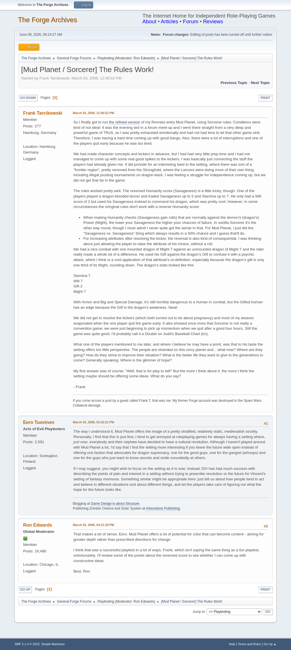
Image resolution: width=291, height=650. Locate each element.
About (149, 21)
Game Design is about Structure (115, 504)
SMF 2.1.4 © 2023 (27, 644)
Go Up (25, 589)
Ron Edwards (144, 58)
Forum (190, 21)
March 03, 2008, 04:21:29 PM (93, 525)
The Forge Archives (47, 20)
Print (265, 98)
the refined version (124, 122)
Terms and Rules (249, 644)
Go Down (28, 98)
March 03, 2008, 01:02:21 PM (93, 422)
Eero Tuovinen (38, 422)
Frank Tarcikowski (42, 113)
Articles (169, 21)
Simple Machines (53, 644)
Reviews (213, 21)
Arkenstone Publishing (163, 508)
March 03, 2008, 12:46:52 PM (93, 113)
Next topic (260, 83)
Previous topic (234, 83)
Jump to (199, 612)
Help (232, 644)
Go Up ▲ (270, 644)
